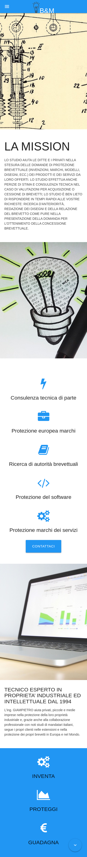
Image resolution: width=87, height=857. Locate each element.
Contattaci (43, 546)
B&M (43, 7)
